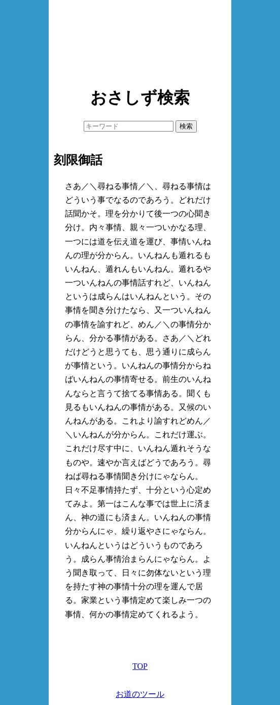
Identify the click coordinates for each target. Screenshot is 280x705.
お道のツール (140, 694)
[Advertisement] (140, 40)
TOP (140, 666)
